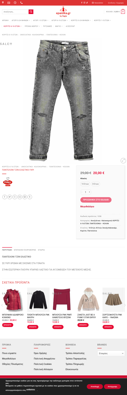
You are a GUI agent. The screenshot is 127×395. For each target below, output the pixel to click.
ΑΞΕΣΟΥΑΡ (70, 26)
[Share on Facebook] (4, 197)
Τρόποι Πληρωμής (75, 364)
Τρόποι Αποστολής (75, 353)
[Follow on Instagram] (84, 3)
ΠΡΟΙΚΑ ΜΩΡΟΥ (32, 26)
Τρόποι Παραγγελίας (76, 358)
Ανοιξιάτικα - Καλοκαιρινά (32, 35)
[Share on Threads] (14, 197)
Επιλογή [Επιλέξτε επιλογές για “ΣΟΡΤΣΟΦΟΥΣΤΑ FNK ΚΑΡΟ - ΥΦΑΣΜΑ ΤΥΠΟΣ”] (108, 327)
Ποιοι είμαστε (9, 353)
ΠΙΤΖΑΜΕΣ (47, 26)
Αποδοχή (93, 386)
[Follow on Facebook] (82, 3)
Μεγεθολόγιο (87, 206)
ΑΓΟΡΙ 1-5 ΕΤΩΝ (40, 20)
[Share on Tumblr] (29, 197)
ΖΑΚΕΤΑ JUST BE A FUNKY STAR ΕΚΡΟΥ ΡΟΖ (86, 317)
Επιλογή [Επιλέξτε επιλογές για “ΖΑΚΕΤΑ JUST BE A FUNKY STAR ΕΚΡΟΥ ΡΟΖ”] (83, 325)
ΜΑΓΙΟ (59, 26)
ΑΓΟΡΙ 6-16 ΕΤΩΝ (59, 20)
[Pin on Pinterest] (24, 197)
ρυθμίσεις (31, 389)
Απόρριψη (112, 386)
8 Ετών (99, 228)
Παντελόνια (92, 231)
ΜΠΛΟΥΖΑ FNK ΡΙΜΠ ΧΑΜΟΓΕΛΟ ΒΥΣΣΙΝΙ (62, 316)
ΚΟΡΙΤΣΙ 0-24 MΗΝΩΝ (81, 20)
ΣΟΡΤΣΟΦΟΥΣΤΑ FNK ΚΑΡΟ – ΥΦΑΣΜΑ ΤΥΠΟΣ (112, 317)
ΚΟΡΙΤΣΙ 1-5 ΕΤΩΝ (102, 20)
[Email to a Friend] (19, 197)
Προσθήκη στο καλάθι (96, 200)
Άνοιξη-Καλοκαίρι (109, 228)
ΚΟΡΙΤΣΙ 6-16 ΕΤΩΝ (12, 26)
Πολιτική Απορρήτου (44, 358)
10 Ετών (92, 228)
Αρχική (5, 20)
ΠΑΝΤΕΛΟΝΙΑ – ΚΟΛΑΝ (56, 35)
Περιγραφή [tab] (7, 250)
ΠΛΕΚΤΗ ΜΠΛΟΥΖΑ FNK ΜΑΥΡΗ (38, 316)
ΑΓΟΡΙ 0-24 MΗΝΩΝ (21, 20)
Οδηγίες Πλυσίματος (12, 364)
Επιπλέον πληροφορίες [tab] (25, 250)
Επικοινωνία (72, 369)
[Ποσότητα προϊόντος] (85, 192)
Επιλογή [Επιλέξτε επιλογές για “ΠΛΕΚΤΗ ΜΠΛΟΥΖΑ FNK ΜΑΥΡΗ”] (32, 327)
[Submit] (31, 11)
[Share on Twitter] (9, 197)
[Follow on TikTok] (87, 3)
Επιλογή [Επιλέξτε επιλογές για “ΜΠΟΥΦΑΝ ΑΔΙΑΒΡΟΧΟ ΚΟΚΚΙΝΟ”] (7, 325)
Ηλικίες (83, 178)
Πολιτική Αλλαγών (43, 369)
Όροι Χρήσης (40, 353)
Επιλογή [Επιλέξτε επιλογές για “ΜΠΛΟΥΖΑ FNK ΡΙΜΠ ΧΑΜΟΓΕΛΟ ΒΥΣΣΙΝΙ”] (57, 327)
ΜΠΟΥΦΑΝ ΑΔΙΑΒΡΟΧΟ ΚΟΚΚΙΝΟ (13, 316)
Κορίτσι (83, 231)
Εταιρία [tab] (41, 250)
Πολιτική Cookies (43, 364)
